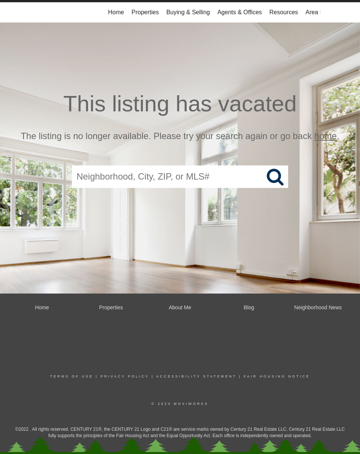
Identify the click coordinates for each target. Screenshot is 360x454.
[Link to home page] (44, 12)
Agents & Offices (239, 12)
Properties (145, 12)
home (325, 136)
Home (116, 12)
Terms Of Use (72, 376)
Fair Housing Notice (277, 376)
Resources (283, 12)
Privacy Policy (125, 376)
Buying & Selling (188, 12)
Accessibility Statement (196, 376)
